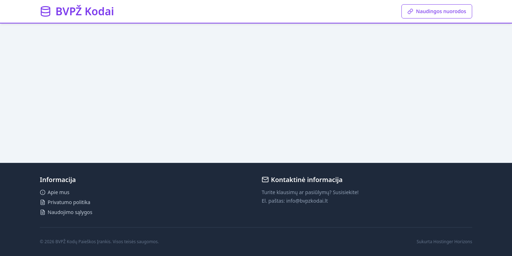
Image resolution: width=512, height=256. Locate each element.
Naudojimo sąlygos (66, 212)
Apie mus (54, 192)
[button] (77, 11)
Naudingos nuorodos (436, 11)
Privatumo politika (65, 202)
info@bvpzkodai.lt (307, 200)
